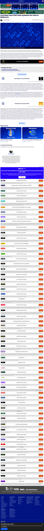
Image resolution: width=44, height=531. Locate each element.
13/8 (36, 8)
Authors (2, 499)
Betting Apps (2, 511)
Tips (10, 2)
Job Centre (27, 503)
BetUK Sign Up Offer (12, 513)
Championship (11, 499)
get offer (8, 5)
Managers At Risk (28, 500)
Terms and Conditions (4, 505)
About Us (2, 498)
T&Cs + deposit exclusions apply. (11, 437)
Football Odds (19, 498)
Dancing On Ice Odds (37, 502)
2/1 (31, 8)
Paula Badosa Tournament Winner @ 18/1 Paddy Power (11, 70)
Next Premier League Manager (30, 499)
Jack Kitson (3, 141)
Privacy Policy (2, 501)
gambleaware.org (36, 380)
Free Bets (13, 2)
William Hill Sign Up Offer (12, 512)
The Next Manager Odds (29, 498)
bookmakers (17, 93)
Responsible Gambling (4, 504)
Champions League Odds (13, 501)
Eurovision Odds (37, 501)
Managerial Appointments (29, 502)
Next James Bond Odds (38, 504)
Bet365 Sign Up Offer (12, 511)
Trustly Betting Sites (3, 512)
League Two (11, 504)
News (16, 2)
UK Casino (36, 2)
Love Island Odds (37, 500)
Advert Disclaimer (41, 166)
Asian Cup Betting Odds (12, 502)
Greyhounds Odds (20, 499)
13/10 (13, 8)
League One (11, 503)
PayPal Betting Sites (3, 513)
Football (7, 2)
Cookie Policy (2, 502)
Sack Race (26, 2)
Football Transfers (12, 505)
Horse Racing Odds (20, 501)
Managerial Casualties (29, 501)
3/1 (24, 8)
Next (43, 133)
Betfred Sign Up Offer (12, 514)
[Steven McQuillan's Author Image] (11, 151)
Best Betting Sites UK (3, 510)
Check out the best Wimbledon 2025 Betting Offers (32, 139)
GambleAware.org (40, 390)
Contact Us (2, 500)
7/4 (27, 8)
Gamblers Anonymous (39, 491)
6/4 (22, 8)
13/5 (15, 8)
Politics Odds (36, 499)
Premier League (11, 498)
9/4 (18, 8)
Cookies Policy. (4, 526)
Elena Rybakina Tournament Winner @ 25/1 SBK (9, 69)
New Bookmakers (3, 514)
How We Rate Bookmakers (4, 503)
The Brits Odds (36, 503)
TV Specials (36, 498)
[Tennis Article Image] (10, 133)
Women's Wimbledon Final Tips (6, 139)
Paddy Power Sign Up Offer (13, 510)
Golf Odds (19, 502)
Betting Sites (19, 2)
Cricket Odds (19, 500)
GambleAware (34, 491)
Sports (23, 2)
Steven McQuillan (7, 19)
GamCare (30, 491)
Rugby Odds (19, 503)
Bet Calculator (31, 2)
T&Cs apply (36, 390)
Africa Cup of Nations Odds (13, 500)
